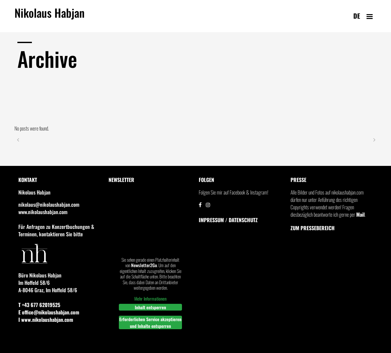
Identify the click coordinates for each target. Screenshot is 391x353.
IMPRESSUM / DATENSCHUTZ (228, 220)
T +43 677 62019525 (39, 305)
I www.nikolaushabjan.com (45, 319)
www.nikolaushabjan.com (42, 212)
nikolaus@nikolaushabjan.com (48, 204)
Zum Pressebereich (313, 228)
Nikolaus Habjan (49, 16)
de (356, 16)
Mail (360, 214)
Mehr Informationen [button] (150, 299)
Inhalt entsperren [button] (150, 307)
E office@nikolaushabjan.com (48, 312)
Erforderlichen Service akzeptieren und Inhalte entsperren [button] (150, 322)
